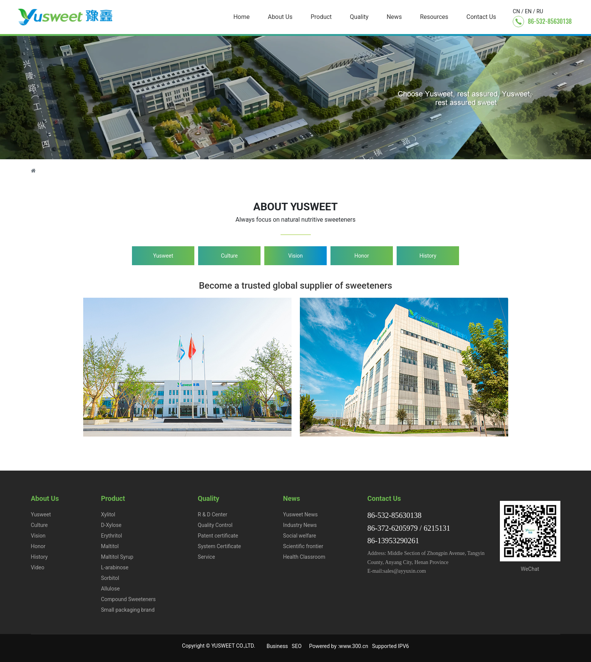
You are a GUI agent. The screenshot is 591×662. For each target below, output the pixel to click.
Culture (229, 256)
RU (540, 11)
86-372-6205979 (393, 528)
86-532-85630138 (550, 21)
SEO (297, 646)
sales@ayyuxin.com (404, 571)
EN (528, 11)
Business (277, 646)
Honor (361, 256)
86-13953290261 (393, 540)
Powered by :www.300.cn (338, 646)
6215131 (436, 528)
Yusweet (163, 256)
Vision (295, 256)
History (427, 256)
